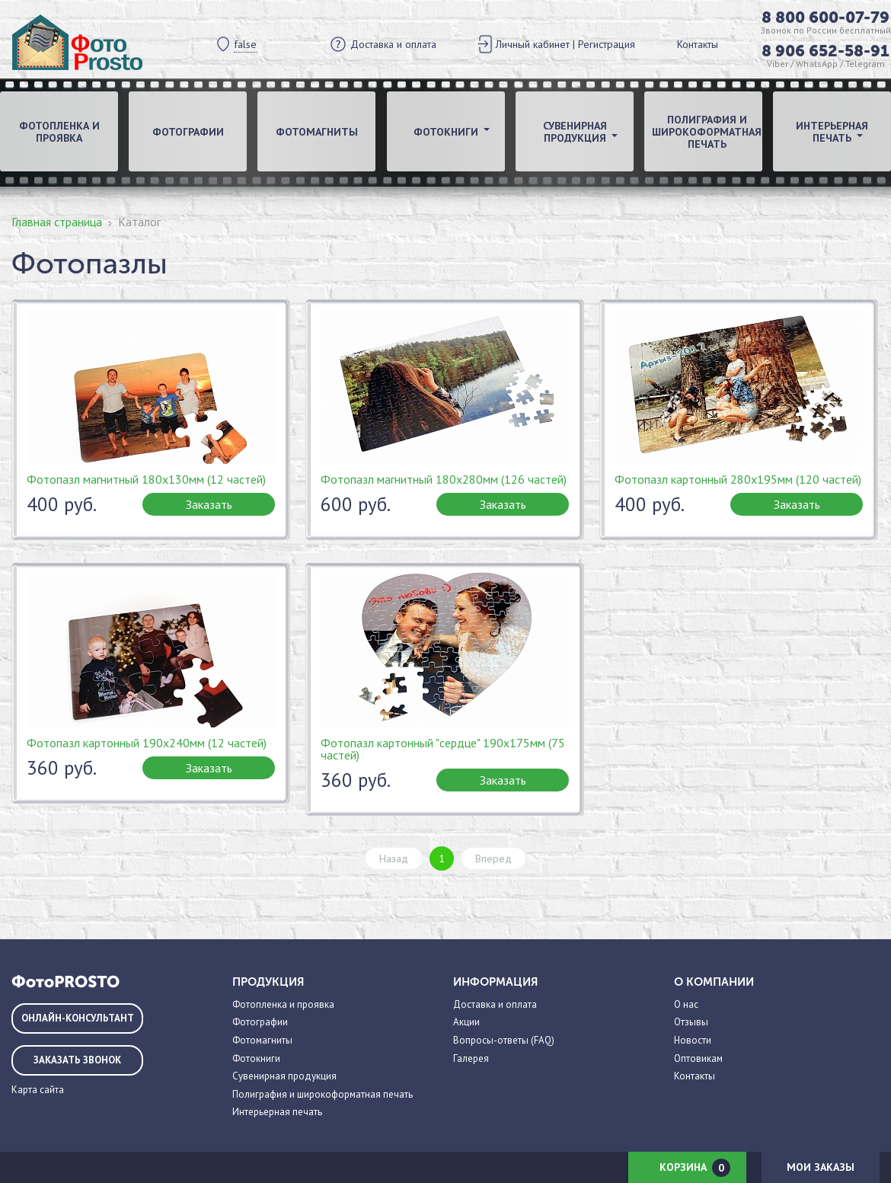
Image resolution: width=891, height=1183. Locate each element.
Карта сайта (37, 1089)
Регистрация (606, 44)
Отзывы (691, 1021)
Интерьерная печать (277, 1111)
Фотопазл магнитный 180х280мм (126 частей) (444, 479)
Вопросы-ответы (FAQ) (503, 1040)
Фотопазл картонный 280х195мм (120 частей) (738, 479)
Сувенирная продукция (284, 1075)
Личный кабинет (533, 44)
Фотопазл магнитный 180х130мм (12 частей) (146, 479)
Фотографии (188, 132)
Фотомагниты (317, 132)
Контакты (697, 44)
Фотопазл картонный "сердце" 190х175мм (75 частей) (443, 749)
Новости (692, 1040)
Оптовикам (698, 1058)
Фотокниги (256, 1058)
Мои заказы (820, 1167)
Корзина (695, 1168)
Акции (466, 1021)
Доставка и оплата (393, 44)
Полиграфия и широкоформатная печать (707, 132)
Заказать (209, 504)
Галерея (471, 1058)
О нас (686, 1004)
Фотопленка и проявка (59, 132)
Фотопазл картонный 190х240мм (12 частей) (147, 742)
